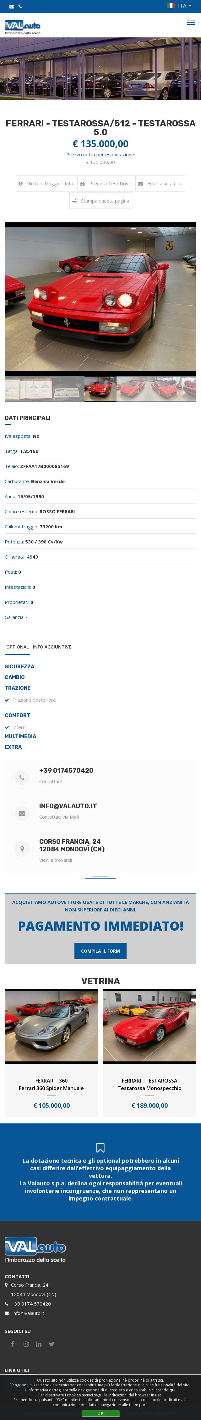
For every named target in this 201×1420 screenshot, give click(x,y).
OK (100, 1413)
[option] (100, 299)
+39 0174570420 (66, 770)
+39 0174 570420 (31, 1303)
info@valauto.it (68, 806)
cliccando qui (163, 1390)
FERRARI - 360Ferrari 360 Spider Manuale (51, 1084)
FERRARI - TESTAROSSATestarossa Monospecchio (149, 1084)
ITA (182, 5)
